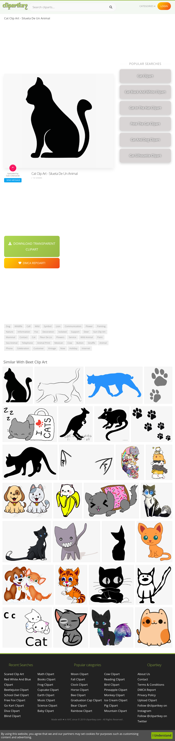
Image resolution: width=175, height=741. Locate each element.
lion (58, 326)
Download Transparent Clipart (31, 246)
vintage (52, 348)
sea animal (11, 342)
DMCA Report (147, 690)
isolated (62, 331)
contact (24, 337)
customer (38, 348)
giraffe (91, 342)
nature (9, 331)
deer (86, 331)
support (75, 331)
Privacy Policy (147, 695)
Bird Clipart (111, 685)
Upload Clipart (147, 700)
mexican (59, 342)
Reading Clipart (114, 679)
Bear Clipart (79, 705)
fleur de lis (46, 337)
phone (9, 348)
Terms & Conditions (151, 685)
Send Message (12, 180)
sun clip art (99, 331)
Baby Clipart (45, 711)
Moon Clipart (79, 674)
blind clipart (12, 716)
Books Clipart (46, 679)
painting (101, 326)
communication (73, 326)
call (28, 326)
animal (103, 342)
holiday (73, 348)
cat (33, 337)
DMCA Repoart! (31, 263)
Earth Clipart (45, 695)
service (72, 337)
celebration (23, 348)
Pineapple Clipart (115, 690)
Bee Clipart (78, 695)
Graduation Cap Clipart (86, 700)
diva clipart (12, 711)
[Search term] (73, 7)
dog (8, 326)
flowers (60, 337)
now (62, 348)
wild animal (86, 337)
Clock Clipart (79, 685)
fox (36, 331)
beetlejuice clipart (16, 690)
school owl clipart (16, 695)
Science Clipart (47, 705)
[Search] (110, 7)
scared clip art (14, 674)
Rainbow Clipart (81, 711)
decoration (48, 331)
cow (70, 342)
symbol (48, 326)
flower (89, 326)
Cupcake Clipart (48, 690)
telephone (27, 342)
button (79, 342)
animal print (43, 342)
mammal (10, 337)
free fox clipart (14, 700)
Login (164, 6)
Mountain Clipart (115, 711)
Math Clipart (45, 674)
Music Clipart (46, 700)
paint (100, 337)
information (24, 331)
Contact (143, 679)
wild (37, 326)
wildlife (18, 326)
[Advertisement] (59, 48)
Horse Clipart (80, 690)
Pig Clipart (111, 705)
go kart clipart (14, 705)
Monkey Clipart (114, 695)
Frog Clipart (45, 685)
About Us (144, 674)
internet (86, 348)
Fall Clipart (78, 679)
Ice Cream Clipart (115, 700)
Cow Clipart (112, 674)
